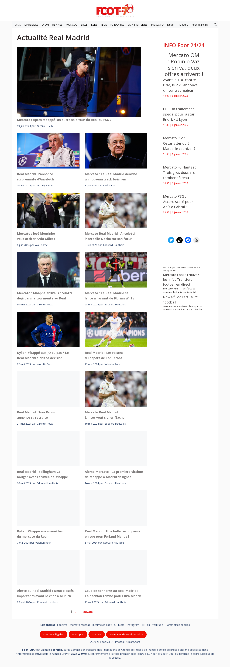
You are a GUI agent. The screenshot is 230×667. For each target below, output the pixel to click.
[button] (215, 24)
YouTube (157, 624)
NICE (104, 24)
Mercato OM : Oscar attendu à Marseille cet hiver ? (179, 143)
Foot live (62, 624)
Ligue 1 (171, 24)
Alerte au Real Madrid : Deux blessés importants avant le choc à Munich (45, 593)
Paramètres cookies (178, 624)
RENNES (57, 24)
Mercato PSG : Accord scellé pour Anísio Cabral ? (178, 201)
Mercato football (80, 624)
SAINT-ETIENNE (137, 24)
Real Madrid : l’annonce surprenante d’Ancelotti (35, 176)
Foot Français (200, 24)
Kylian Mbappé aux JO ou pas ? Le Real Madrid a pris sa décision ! (43, 355)
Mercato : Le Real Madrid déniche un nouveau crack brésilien (111, 176)
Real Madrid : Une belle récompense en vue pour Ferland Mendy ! (112, 534)
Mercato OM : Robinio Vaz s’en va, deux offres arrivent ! (183, 64)
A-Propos (78, 634)
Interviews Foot (102, 624)
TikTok (146, 624)
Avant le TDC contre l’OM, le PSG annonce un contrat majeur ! (180, 85)
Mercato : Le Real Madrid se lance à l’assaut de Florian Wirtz (109, 295)
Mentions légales (53, 634)
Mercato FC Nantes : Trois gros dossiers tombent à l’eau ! (179, 172)
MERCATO (157, 24)
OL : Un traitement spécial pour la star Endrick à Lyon (179, 114)
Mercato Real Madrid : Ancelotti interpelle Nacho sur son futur (110, 236)
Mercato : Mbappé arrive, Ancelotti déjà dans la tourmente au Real (44, 295)
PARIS (17, 24)
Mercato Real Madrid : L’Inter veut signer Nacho (105, 414)
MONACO (71, 24)
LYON (45, 24)
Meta (121, 624)
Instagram (133, 624)
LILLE (84, 24)
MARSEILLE (31, 24)
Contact (96, 634)
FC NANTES (117, 24)
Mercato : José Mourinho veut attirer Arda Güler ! (36, 236)
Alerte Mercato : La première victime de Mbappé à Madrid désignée (114, 474)
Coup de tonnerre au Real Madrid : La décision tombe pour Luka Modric (113, 593)
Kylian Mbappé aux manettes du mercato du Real (40, 534)
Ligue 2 (183, 24)
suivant (86, 612)
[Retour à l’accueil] (115, 10)
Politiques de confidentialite (126, 634)
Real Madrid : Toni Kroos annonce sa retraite (36, 414)
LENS (94, 24)
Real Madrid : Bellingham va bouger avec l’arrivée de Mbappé (42, 474)
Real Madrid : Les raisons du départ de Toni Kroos (104, 355)
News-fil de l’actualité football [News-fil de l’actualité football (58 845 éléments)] (180, 300)
